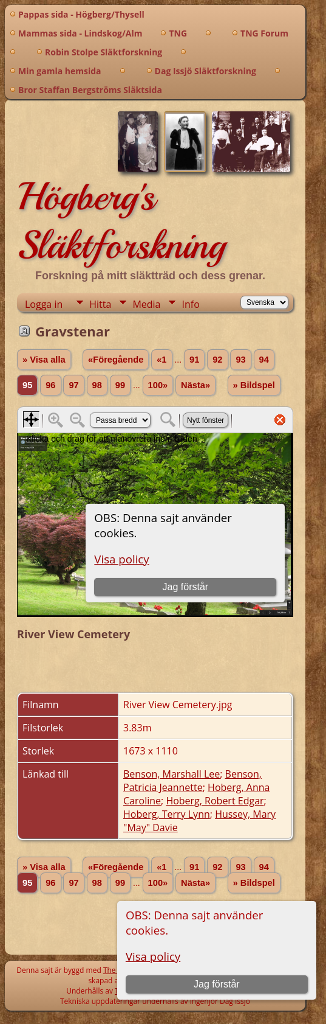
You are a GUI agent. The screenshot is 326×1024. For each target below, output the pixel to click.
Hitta (100, 304)
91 (194, 359)
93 (240, 359)
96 (50, 385)
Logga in (44, 304)
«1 (161, 359)
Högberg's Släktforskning (121, 221)
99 (120, 385)
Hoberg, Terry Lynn (166, 814)
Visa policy (153, 956)
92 (217, 359)
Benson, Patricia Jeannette (192, 780)
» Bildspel (254, 385)
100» (158, 385)
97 (73, 385)
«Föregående (115, 359)
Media (146, 304)
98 (97, 385)
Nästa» (195, 385)
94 (264, 359)
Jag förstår (217, 984)
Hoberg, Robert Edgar (214, 800)
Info (190, 304)
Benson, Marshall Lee (171, 774)
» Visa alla (44, 359)
